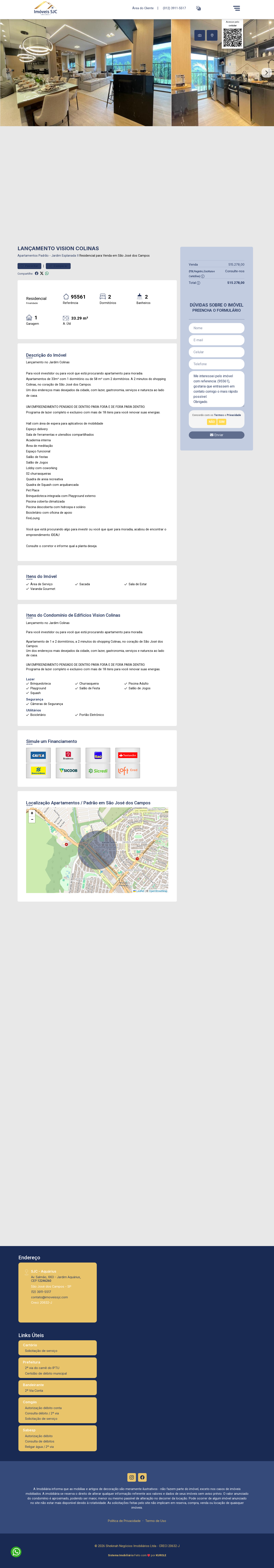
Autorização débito (39, 1436)
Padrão (44, 255)
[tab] (199, 35)
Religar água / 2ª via (39, 1446)
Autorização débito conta (43, 1408)
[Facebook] (142, 1477)
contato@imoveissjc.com (49, 1297)
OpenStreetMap (158, 891)
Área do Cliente (143, 8)
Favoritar (29, 266)
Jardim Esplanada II (65, 255)
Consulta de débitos (39, 1441)
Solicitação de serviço (41, 1351)
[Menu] (236, 8)
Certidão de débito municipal (46, 1373)
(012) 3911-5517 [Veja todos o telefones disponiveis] (174, 8)
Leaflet (138, 891)
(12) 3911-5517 (41, 1292)
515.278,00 (236, 264)
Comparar (58, 266)
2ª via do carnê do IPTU (42, 1368)
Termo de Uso (155, 1521)
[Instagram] (131, 1477)
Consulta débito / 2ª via (42, 1413)
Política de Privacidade (124, 1521)
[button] (198, 8)
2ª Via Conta (34, 1390)
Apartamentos (28, 255)
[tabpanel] (137, 72)
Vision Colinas (106, 615)
